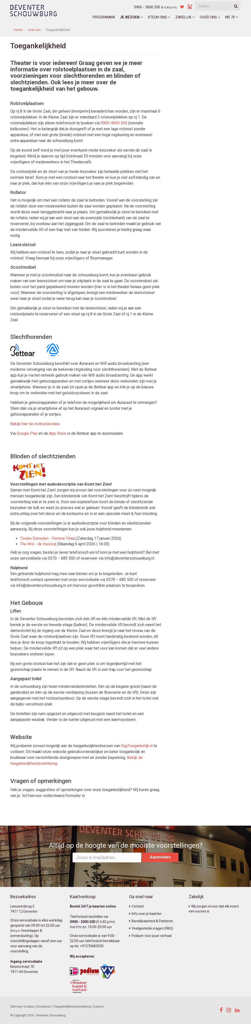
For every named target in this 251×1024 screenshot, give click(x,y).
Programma (104, 17)
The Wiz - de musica (38, 544)
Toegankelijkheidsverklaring (72, 1006)
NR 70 (231, 17)
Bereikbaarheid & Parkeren (151, 921)
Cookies (29, 1006)
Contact (136, 906)
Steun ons (159, 17)
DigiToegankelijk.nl (137, 745)
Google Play (27, 433)
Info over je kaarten (145, 914)
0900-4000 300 (113, 123)
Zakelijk (185, 17)
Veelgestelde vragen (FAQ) (151, 928)
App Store (57, 433)
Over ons (210, 17)
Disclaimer (44, 1006)
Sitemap (15, 1006)
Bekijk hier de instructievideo (35, 424)
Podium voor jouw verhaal (150, 936)
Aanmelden (160, 857)
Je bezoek (131, 17)
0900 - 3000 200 (147, 7)
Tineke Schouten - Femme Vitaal (47, 538)
